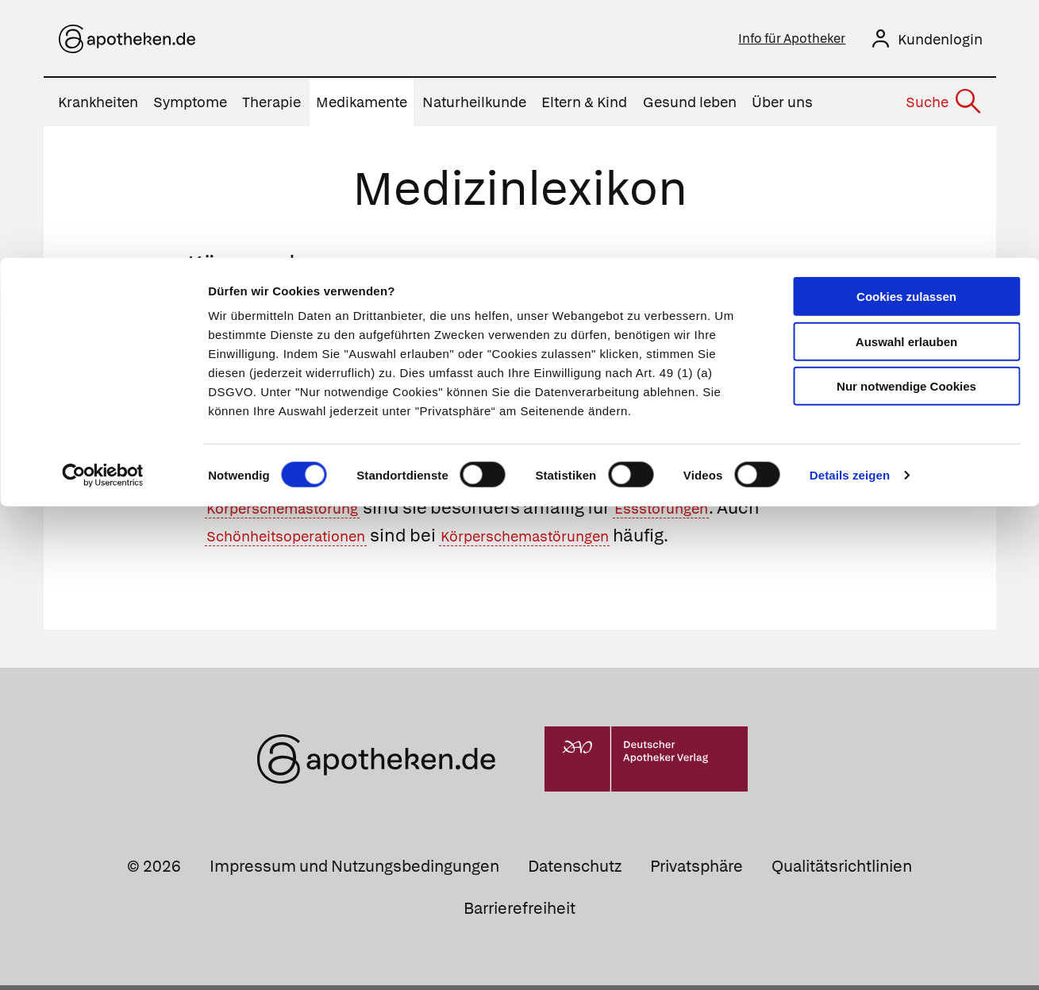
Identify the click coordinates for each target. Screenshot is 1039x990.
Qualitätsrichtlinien (842, 871)
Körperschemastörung (299, 512)
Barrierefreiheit (519, 913)
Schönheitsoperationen (304, 540)
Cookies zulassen (906, 38)
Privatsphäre (696, 871)
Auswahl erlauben (906, 84)
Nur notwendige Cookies (906, 128)
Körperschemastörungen (583, 540)
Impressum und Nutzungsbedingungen (354, 871)
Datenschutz (574, 871)
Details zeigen (850, 217)
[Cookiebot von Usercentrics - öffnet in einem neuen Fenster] (102, 217)
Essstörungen (707, 512)
